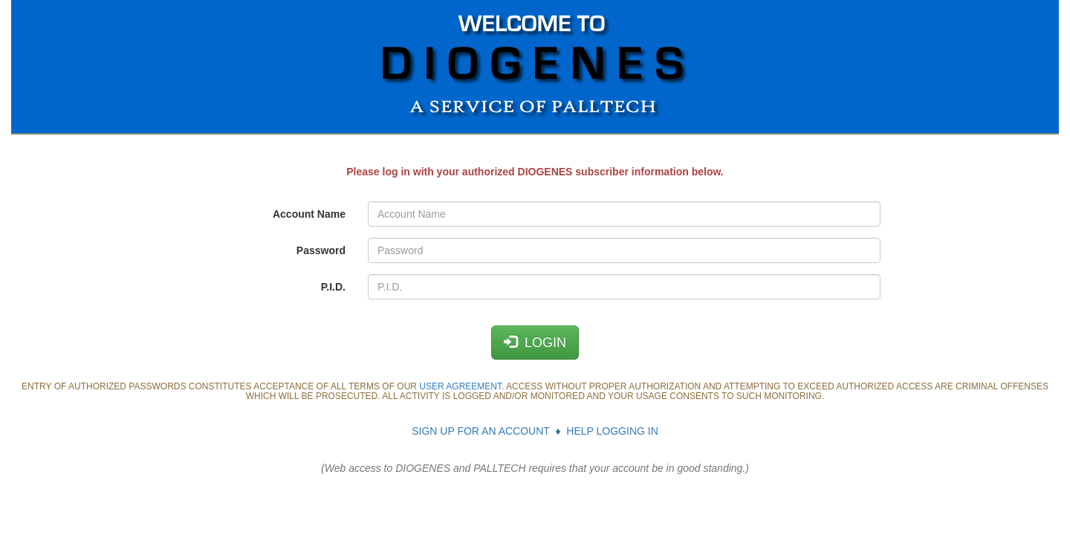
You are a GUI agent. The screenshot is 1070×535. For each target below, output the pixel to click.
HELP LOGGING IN (612, 431)
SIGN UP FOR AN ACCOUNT (480, 431)
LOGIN (535, 342)
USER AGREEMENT (460, 386)
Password (321, 250)
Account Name (309, 214)
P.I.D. (333, 287)
